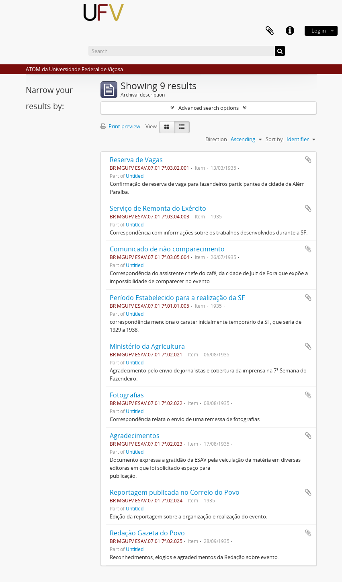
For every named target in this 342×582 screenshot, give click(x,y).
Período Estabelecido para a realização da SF (177, 297)
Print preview (120, 126)
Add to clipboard (308, 160)
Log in (318, 30)
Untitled (134, 176)
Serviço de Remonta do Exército (158, 208)
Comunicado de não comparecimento (167, 249)
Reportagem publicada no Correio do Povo (175, 492)
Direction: (216, 139)
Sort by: (275, 139)
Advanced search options (208, 107)
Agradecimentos (135, 435)
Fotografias (127, 395)
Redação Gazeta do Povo (147, 533)
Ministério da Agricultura (147, 346)
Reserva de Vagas (136, 159)
